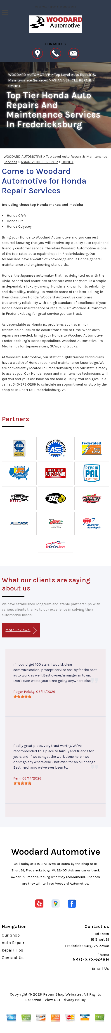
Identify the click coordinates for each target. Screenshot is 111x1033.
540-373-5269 (24, 384)
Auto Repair (13, 942)
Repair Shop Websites (62, 994)
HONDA (14, 86)
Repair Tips (12, 950)
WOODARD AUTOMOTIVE (29, 74)
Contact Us (13, 957)
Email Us (100, 968)
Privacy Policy (73, 1000)
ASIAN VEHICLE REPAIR (71, 80)
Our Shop (11, 935)
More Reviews (20, 630)
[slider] (22, 696)
